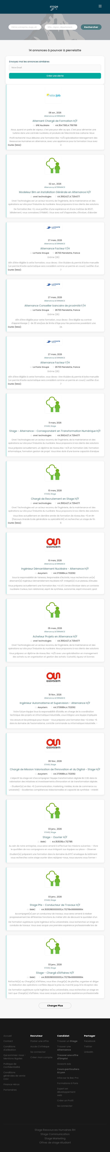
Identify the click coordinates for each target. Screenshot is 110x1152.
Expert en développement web (66, 1092)
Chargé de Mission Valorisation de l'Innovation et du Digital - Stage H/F (55, 769)
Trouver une (64, 1048)
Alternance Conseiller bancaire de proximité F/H (55, 305)
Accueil (7, 1035)
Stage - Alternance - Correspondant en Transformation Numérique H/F (55, 431)
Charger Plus (55, 1005)
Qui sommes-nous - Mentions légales (14, 1057)
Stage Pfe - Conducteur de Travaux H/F (55, 905)
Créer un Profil (65, 1100)
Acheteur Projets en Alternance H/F (55, 636)
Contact (8, 1041)
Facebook (89, 1041)
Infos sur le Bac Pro (67, 1078)
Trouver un (67, 1041)
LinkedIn (88, 1052)
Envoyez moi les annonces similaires (29, 61)
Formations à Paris (67, 1083)
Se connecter (38, 1052)
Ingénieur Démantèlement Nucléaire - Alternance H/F (55, 568)
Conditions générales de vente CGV (14, 1076)
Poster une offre (39, 1041)
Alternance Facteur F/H (55, 248)
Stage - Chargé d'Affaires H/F (55, 973)
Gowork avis (64, 1064)
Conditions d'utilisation (9, 1048)
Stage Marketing (55, 1138)
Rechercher (91, 27)
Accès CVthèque (39, 1046)
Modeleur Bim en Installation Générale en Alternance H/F (55, 192)
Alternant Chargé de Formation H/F (55, 121)
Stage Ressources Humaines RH (55, 1130)
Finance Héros (11, 1084)
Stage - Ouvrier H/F (55, 837)
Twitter (88, 1046)
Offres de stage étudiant (55, 1142)
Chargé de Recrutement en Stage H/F (55, 499)
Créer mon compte (41, 1057)
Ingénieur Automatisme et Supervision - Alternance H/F (55, 703)
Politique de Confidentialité (11, 1065)
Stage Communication (55, 1134)
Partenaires (10, 1089)
